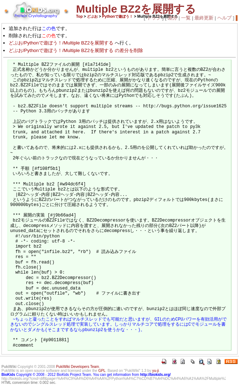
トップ (154, 18)
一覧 (185, 18)
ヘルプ (224, 18)
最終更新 (203, 18)
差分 (172, 18)
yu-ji (155, 371)
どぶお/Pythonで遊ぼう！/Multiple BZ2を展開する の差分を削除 (76, 50)
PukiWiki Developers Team (77, 367)
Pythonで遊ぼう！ (117, 16)
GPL (101, 371)
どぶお (92, 16)
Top (79, 16)
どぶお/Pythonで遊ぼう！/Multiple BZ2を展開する (61, 43)
